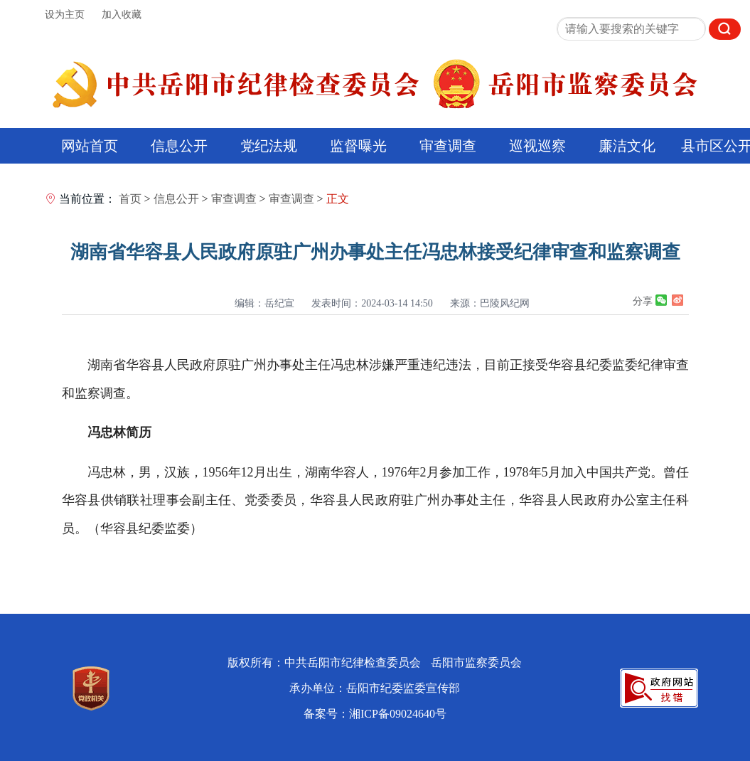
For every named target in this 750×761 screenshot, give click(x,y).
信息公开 (179, 146)
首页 (130, 199)
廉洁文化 (627, 146)
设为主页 (65, 14)
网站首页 (89, 146)
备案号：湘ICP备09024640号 (375, 714)
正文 (337, 199)
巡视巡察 (537, 146)
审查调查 (447, 146)
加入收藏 (121, 14)
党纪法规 (268, 146)
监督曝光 (358, 146)
